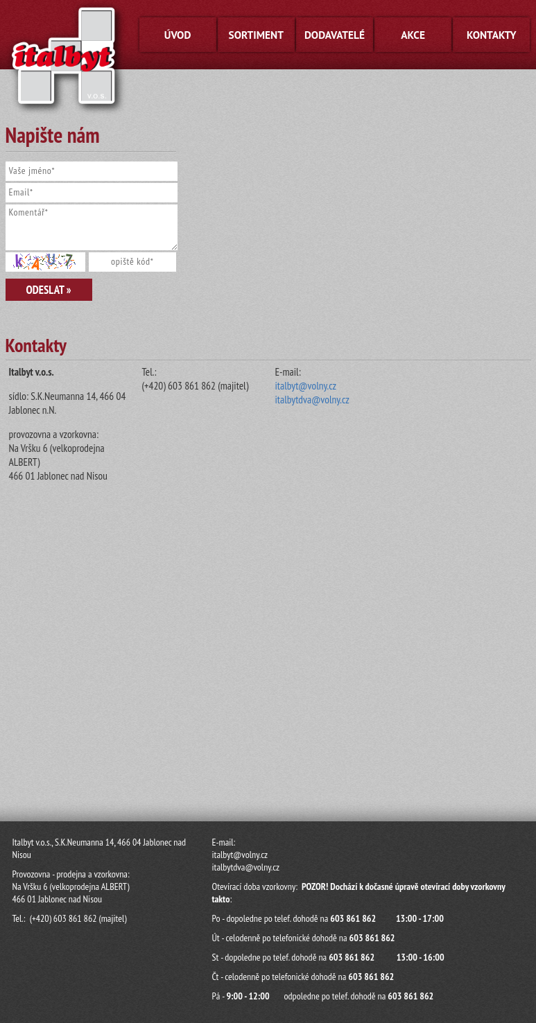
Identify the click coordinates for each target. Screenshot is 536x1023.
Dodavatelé (334, 35)
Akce (413, 35)
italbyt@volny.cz (305, 385)
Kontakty (492, 35)
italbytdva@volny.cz (312, 399)
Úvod (177, 35)
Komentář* (92, 227)
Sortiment (256, 35)
